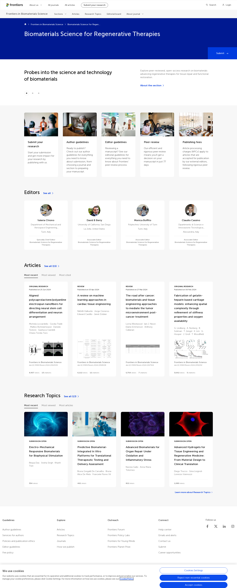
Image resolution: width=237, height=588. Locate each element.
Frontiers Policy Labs (119, 535)
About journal (134, 14)
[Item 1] (32, 93)
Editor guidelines (11, 546)
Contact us (164, 541)
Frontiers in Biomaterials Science (47, 24)
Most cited (65, 275)
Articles (75, 14)
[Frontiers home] (25, 24)
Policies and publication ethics (18, 541)
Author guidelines (11, 529)
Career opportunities (169, 552)
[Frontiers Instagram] (233, 526)
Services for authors (13, 535)
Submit (220, 53)
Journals (61, 541)
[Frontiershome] (14, 5)
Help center (164, 529)
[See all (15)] (52, 266)
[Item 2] (38, 93)
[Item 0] (26, 93)
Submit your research (95, 5)
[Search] (211, 5)
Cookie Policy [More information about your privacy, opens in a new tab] (126, 581)
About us (34, 5)
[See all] (48, 193)
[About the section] (152, 85)
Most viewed (48, 275)
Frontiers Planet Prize (119, 546)
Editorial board (114, 14)
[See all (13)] (71, 396)
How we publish (65, 546)
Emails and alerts (167, 535)
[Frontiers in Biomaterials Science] (27, 14)
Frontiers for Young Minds (121, 541)
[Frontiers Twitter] (216, 526)
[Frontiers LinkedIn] (224, 526)
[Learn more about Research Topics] (194, 492)
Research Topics (93, 14)
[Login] (226, 5)
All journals (53, 5)
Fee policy (7, 552)
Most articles (66, 405)
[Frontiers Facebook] (207, 526)
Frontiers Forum (116, 529)
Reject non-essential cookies (193, 579)
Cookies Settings (193, 572)
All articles (70, 5)
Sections (58, 14)
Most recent (31, 275)
